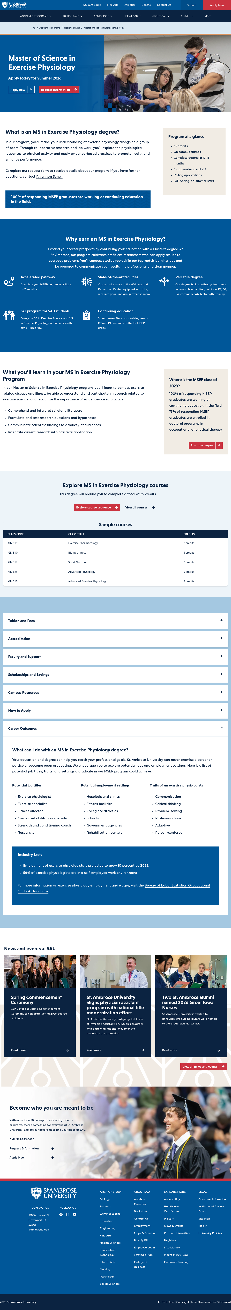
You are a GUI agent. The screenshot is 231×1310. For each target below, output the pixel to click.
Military (169, 1218)
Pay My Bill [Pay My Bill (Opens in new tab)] (141, 1240)
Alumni (187, 16)
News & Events (173, 1226)
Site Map (204, 1218)
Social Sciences (110, 1283)
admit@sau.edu (38, 1229)
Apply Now (217, 5)
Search (191, 5)
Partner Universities (177, 1233)
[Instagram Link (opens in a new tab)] (68, 1216)
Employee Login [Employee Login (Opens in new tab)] (144, 1247)
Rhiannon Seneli (49, 176)
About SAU (160, 16)
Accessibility (172, 1199)
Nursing (105, 1269)
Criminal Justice (110, 1214)
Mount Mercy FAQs (176, 1255)
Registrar (170, 1240)
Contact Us (164, 5)
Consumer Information (212, 1199)
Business (105, 1206)
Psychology (107, 1276)
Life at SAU (132, 16)
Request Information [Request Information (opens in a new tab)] (24, 1148)
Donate (146, 5)
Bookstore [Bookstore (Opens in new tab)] (140, 1211)
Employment (142, 1226)
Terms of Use (166, 1302)
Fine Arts (112, 5)
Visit (208, 16)
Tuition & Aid (72, 16)
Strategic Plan (143, 1255)
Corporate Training (176, 1262)
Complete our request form (27, 171)
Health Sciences (75, 28)
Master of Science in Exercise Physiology (107, 28)
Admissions (103, 16)
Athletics (129, 5)
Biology (105, 1199)
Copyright (182, 1302)
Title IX (202, 1226)
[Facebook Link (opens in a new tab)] (61, 1216)
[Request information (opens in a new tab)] (59, 89)
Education (106, 1221)
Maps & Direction (145, 1233)
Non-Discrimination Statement (211, 1302)
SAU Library (172, 1247)
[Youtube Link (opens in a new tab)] (74, 1215)
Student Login (92, 5)
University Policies (210, 1233)
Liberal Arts (107, 1262)
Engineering (108, 1228)
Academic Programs (35, 16)
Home (36, 28)
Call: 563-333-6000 (22, 1139)
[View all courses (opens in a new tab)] (140, 507)
